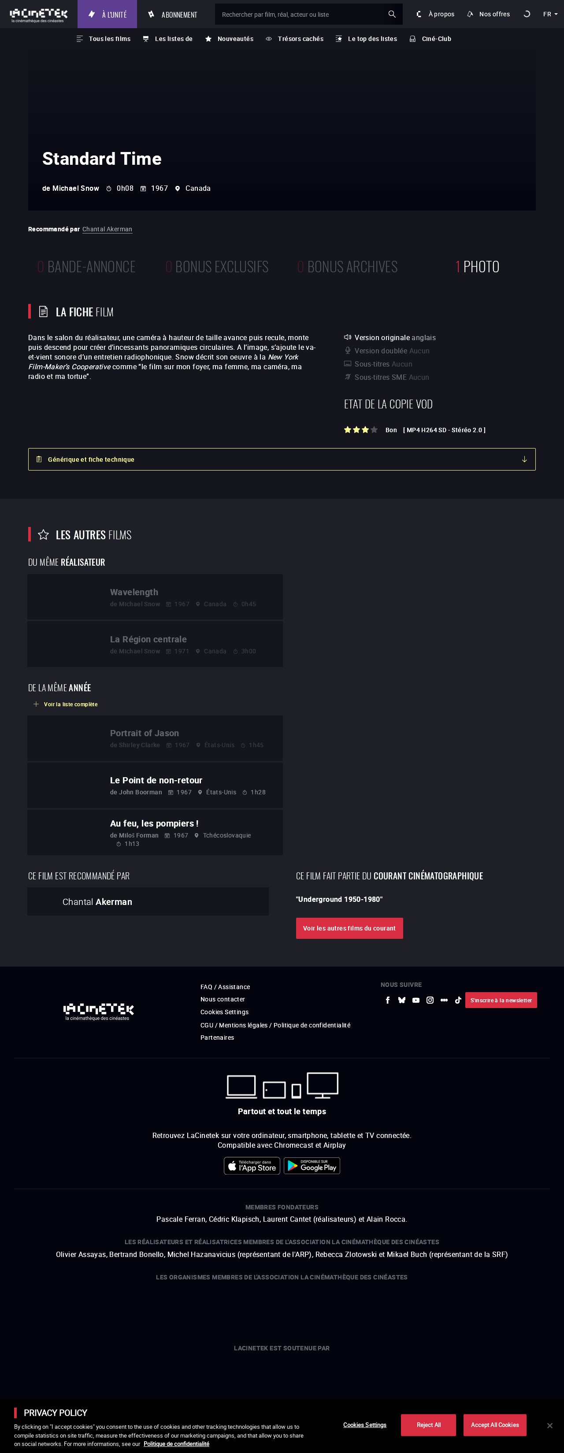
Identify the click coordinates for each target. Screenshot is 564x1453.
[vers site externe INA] (128, 1307)
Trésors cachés (300, 38)
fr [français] (547, 14)
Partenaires (217, 1037)
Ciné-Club (437, 38)
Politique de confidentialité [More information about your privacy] (176, 1444)
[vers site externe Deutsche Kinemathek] (446, 1307)
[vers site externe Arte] (109, 1307)
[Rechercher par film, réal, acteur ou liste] (309, 14)
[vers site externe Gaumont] (310, 1307)
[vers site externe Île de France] (312, 1375)
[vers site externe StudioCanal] (268, 1307)
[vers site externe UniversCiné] (76, 1307)
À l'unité (114, 13)
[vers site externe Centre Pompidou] (403, 1307)
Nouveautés (235, 38)
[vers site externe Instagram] (430, 1000)
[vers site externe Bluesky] (402, 1000)
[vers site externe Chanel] (373, 1375)
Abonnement (179, 13)
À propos (442, 14)
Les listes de (174, 38)
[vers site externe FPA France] (228, 1307)
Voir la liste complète (70, 704)
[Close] (550, 1425)
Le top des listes (372, 38)
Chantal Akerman (107, 229)
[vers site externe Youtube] (416, 1000)
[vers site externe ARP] (202, 1307)
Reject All (429, 1425)
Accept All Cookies (495, 1425)
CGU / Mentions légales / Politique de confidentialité (275, 1025)
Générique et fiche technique (91, 459)
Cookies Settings (224, 1012)
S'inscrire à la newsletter (501, 1000)
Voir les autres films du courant (349, 928)
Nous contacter (222, 999)
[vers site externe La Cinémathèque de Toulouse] (165, 1307)
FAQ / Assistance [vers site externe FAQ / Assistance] (225, 986)
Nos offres (494, 14)
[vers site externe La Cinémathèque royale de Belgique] (530, 1307)
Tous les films (109, 38)
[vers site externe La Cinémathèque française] (356, 1307)
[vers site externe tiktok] (458, 1000)
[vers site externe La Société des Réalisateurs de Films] (30, 1307)
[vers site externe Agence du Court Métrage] (486, 1307)
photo (478, 265)
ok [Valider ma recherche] (392, 14)
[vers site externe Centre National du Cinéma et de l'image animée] (191, 1375)
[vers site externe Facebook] (388, 1000)
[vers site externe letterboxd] (444, 1000)
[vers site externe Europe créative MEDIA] (251, 1375)
